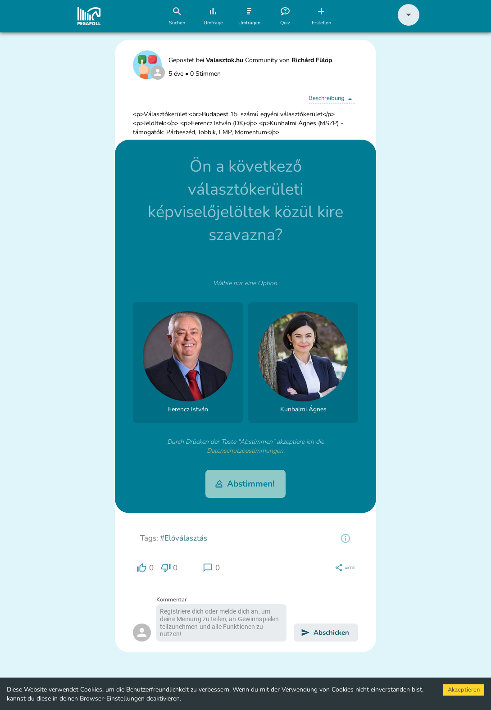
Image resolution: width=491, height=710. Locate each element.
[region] (345, 538)
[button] (408, 23)
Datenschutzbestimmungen (245, 450)
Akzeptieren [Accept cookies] (464, 690)
